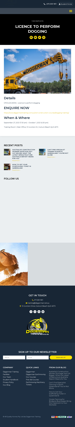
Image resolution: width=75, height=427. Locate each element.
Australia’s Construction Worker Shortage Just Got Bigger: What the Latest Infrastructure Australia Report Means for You (23, 154)
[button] (70, 11)
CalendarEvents (37, 21)
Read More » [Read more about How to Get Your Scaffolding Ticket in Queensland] (16, 170)
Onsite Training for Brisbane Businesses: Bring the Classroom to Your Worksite (60, 402)
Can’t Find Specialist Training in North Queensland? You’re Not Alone (57, 152)
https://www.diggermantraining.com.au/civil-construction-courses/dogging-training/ (36, 113)
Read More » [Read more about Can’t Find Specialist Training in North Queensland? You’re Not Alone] (51, 157)
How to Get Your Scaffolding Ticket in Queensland (21, 166)
